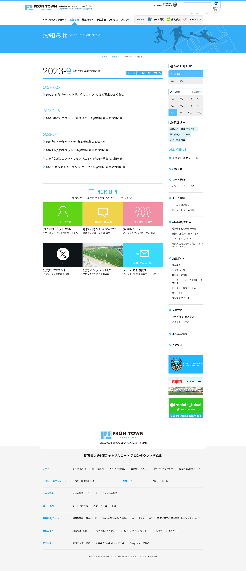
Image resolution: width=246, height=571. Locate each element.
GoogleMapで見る (139, 543)
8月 (199, 105)
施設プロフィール (181, 298)
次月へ (157, 73)
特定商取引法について (190, 468)
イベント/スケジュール (55, 19)
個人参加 (176, 19)
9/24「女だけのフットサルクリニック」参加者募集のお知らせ (84, 158)
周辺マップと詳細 (81, 543)
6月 (181, 105)
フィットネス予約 (181, 322)
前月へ (131, 73)
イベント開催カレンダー (84, 480)
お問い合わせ (97, 468)
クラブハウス (178, 270)
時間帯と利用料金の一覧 (184, 228)
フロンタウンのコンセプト (134, 530)
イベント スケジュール (185, 158)
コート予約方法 (80, 505)
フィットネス (194, 19)
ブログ (124, 19)
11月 (190, 112)
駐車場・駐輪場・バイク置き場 (110, 543)
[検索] (194, 7)
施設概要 (176, 265)
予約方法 (101, 19)
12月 (199, 112)
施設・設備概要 (79, 530)
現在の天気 (215, 9)
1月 (172, 80)
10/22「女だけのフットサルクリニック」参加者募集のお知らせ (85, 94)
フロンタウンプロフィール (165, 530)
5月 (172, 105)
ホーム (104, 56)
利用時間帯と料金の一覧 (84, 518)
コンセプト (177, 293)
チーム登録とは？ (181, 205)
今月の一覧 (144, 73)
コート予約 (178, 179)
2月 (181, 80)
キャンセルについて (182, 238)
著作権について (138, 468)
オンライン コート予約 (183, 186)
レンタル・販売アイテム (184, 288)
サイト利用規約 (117, 468)
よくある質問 (179, 334)
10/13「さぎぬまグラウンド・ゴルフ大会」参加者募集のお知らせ (86, 167)
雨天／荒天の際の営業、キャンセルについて (178, 518)
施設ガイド (88, 19)
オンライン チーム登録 (183, 210)
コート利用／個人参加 (183, 317)
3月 (190, 98)
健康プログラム (188, 129)
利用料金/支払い (181, 222)
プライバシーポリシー (163, 468)
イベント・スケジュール (54, 480)
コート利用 (158, 19)
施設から (174, 129)
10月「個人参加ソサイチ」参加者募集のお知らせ (76, 141)
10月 (181, 112)
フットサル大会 (177, 139)
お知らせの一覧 (160, 480)
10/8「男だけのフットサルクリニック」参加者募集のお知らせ (84, 118)
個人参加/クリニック (180, 134)
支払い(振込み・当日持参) (185, 233)
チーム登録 (178, 198)
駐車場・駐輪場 (179, 275)
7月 (190, 105)
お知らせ (74, 19)
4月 (199, 98)
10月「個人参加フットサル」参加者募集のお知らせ (77, 150)
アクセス (113, 19)
